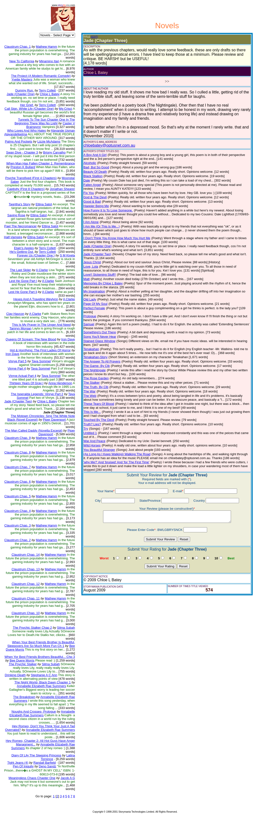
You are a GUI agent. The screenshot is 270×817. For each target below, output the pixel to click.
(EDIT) (94, 37)
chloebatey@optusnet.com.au (109, 145)
